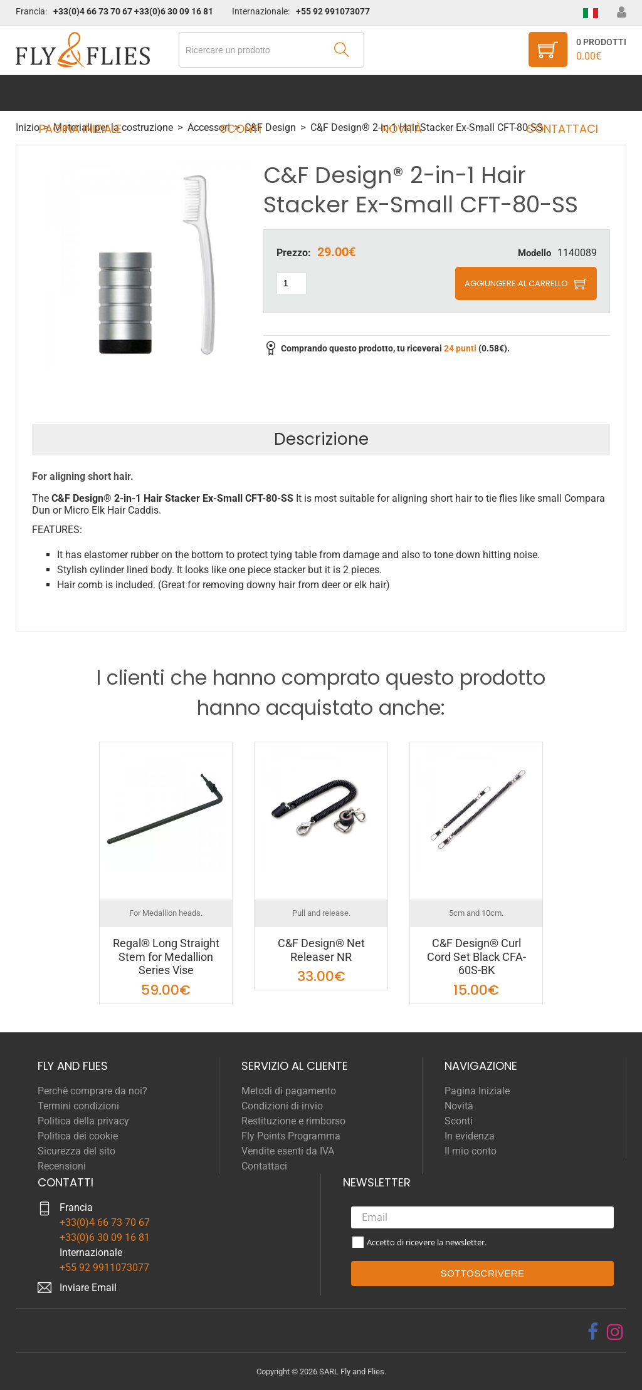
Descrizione (321, 439)
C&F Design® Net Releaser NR (321, 949)
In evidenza (470, 1136)
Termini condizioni (78, 1106)
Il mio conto (471, 1151)
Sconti (244, 93)
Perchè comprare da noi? (92, 1091)
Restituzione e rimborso (293, 1121)
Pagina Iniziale (92, 93)
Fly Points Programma (290, 1136)
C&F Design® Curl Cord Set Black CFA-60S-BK (476, 956)
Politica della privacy (83, 1121)
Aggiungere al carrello (516, 283)
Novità (397, 93)
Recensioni (62, 1166)
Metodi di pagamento (288, 1091)
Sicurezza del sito (76, 1151)
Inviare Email (88, 1288)
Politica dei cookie (78, 1136)
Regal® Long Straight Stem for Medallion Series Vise (166, 956)
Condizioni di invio (282, 1106)
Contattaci (550, 93)
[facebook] (592, 1331)
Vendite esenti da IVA (287, 1151)
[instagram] (615, 1331)
